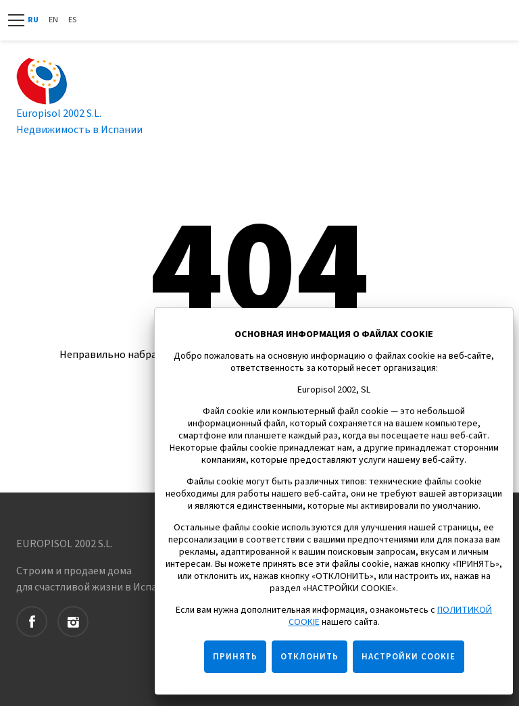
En (53, 20)
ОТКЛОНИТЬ (309, 657)
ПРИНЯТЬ (235, 657)
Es (72, 20)
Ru (33, 20)
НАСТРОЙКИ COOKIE (408, 657)
